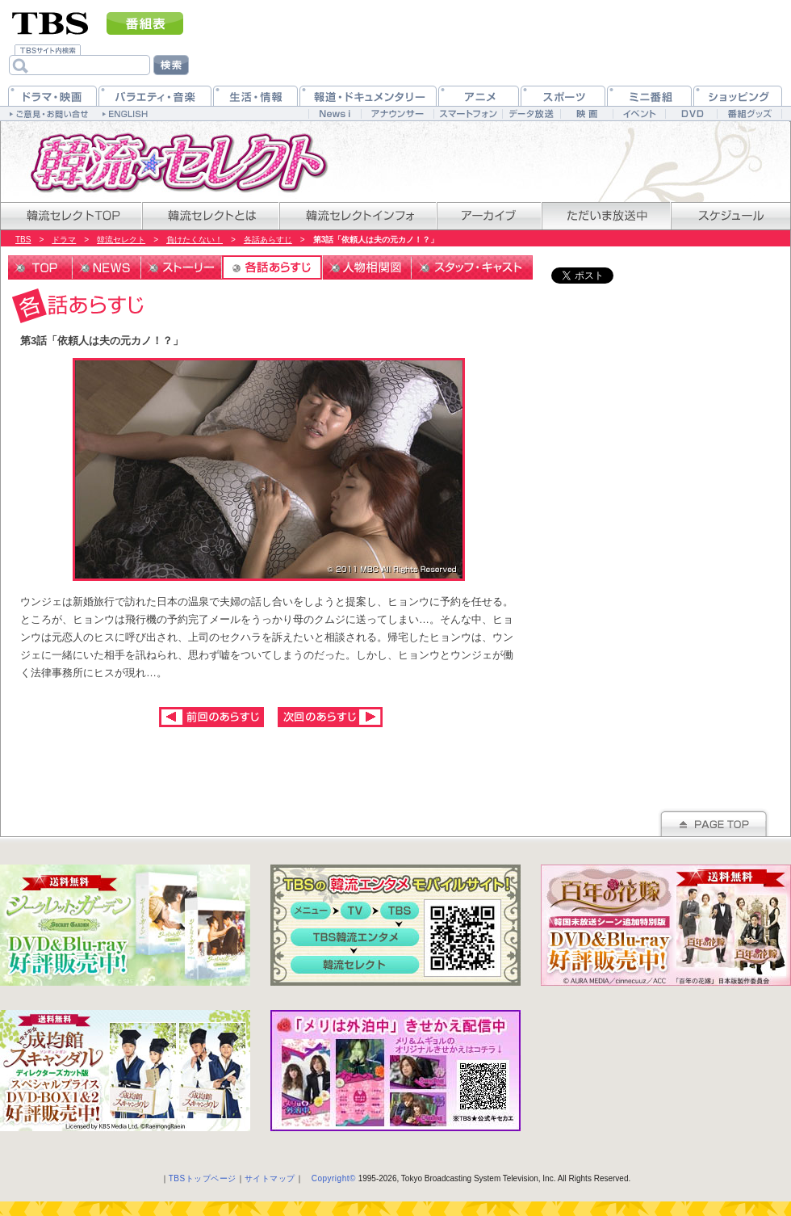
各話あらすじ (268, 239)
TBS (23, 239)
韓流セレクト (121, 239)
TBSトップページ (202, 1178)
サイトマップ (270, 1178)
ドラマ (64, 239)
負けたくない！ (194, 239)
